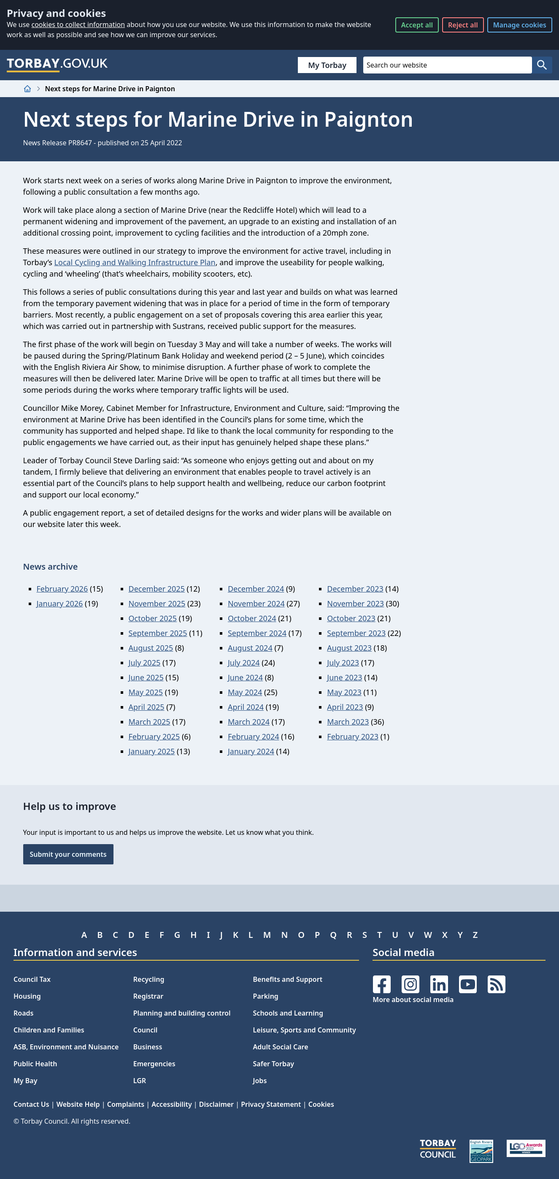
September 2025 (158, 633)
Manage (519, 25)
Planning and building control (182, 1013)
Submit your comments (68, 854)
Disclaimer (216, 1104)
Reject (463, 25)
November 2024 (256, 603)
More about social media (413, 999)
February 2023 (352, 736)
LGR (139, 1080)
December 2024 (256, 589)
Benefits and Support (288, 979)
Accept (417, 25)
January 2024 (251, 751)
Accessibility (171, 1104)
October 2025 (153, 618)
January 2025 (152, 751)
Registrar (148, 996)
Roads (23, 1013)
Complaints (125, 1104)
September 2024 (257, 633)
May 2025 (146, 692)
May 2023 (344, 692)
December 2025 (157, 589)
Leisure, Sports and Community (304, 1030)
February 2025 (154, 736)
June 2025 (146, 677)
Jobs (260, 1080)
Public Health (35, 1063)
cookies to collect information (78, 24)
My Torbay (327, 65)
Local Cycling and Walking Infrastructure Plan (135, 262)
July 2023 (343, 662)
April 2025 (147, 707)
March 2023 (348, 722)
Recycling (149, 979)
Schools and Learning (288, 1013)
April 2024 (246, 707)
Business (147, 1046)
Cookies (321, 1104)
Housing (27, 996)
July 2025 (145, 662)
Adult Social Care (280, 1046)
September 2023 (356, 633)
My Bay (25, 1080)
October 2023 (351, 618)
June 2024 (245, 677)
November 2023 (355, 603)
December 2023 (355, 589)
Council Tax (32, 979)
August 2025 (151, 648)
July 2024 (244, 662)
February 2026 (62, 589)
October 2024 (252, 618)
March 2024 (249, 722)
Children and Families (49, 1030)
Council (145, 1030)
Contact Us (31, 1104)
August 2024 (250, 648)
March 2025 (149, 722)
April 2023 (345, 707)
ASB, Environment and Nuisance (66, 1046)
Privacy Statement (271, 1104)
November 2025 (157, 603)
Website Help (78, 1104)
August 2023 (349, 648)
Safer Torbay (273, 1063)
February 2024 (253, 736)
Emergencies (154, 1063)
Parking (265, 996)
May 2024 (245, 692)
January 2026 (60, 603)
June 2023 (344, 677)
